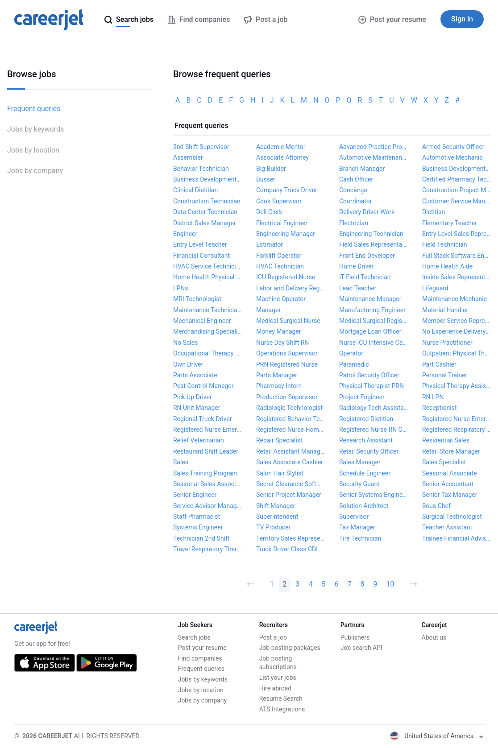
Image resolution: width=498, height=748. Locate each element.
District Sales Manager (204, 223)
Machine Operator (281, 298)
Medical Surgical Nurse (288, 320)
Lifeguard (435, 288)
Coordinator (355, 201)
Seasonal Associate (449, 473)
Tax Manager (357, 527)
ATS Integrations (282, 709)
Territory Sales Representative (290, 538)
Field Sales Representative (373, 244)
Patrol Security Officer (369, 375)
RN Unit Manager (196, 407)
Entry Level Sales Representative (456, 233)
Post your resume (392, 19)
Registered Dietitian (366, 418)
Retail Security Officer (368, 451)
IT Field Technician (365, 277)
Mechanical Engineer (202, 320)
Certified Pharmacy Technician (456, 179)
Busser (265, 179)
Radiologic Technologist (289, 407)
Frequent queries (33, 108)
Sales (180, 462)
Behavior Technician (201, 168)
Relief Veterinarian (198, 440)
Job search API (361, 647)
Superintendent (277, 516)
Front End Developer (367, 255)
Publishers (355, 637)
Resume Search (281, 698)
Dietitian (433, 211)
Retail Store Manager (451, 451)
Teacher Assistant (447, 527)
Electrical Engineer (281, 223)
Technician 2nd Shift (201, 538)
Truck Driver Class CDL (288, 549)
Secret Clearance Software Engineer (290, 484)
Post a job (273, 637)
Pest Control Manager (203, 385)
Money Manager (278, 331)
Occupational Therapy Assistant (207, 353)
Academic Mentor (280, 146)
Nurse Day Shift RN (282, 342)
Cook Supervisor (279, 201)
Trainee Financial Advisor (456, 538)
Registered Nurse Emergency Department (456, 418)
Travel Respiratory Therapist (207, 549)
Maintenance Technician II (207, 310)
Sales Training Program (205, 473)
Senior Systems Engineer (373, 494)
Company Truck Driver (286, 190)
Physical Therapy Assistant (456, 385)
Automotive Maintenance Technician (373, 157)
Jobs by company (35, 170)
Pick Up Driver (192, 397)
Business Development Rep (207, 179)
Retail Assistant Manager (290, 451)
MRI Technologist (197, 298)
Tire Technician (360, 538)
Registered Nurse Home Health (290, 429)
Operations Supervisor (287, 353)
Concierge (353, 190)
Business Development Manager (456, 168)
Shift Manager (275, 505)
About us (434, 637)
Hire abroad (275, 688)
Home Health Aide (447, 266)
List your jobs (277, 677)
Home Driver (356, 266)
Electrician (353, 223)
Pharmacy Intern (279, 385)
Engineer (185, 233)
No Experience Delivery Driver (456, 331)
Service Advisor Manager (207, 505)
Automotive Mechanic (452, 157)
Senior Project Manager (288, 494)
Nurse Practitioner (447, 342)
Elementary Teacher (449, 223)
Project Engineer (362, 397)
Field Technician (444, 244)
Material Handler (445, 310)
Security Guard (359, 484)
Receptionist (439, 407)
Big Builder (271, 168)
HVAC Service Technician (207, 266)
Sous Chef (436, 505)
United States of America (437, 736)
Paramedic (354, 364)
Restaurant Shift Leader (205, 451)
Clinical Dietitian (195, 190)
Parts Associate (195, 375)
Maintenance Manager (370, 298)
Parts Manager (276, 375)
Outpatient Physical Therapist (456, 353)
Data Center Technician (205, 211)
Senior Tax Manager (449, 494)
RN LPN (433, 397)
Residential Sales (445, 440)
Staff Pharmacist (196, 516)
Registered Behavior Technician (290, 418)
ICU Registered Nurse (285, 277)
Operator (351, 353)
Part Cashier (439, 364)
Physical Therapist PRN (371, 385)
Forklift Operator (278, 255)
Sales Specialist (444, 462)
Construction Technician (207, 201)
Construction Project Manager (456, 190)
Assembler (188, 157)
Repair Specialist (279, 440)
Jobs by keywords (35, 129)
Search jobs (194, 637)
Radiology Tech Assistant (373, 407)
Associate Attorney (282, 157)
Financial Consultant (201, 255)
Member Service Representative (456, 320)
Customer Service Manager (456, 201)
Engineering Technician (371, 233)
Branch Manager (362, 168)
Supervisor (354, 516)
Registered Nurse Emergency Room (207, 429)
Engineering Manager (285, 233)
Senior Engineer (194, 494)
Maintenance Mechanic (454, 298)
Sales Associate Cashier (289, 462)
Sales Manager (360, 462)
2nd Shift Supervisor (201, 146)
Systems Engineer (198, 527)
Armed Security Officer (453, 146)
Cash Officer (356, 179)
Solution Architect (364, 505)
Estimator (269, 244)
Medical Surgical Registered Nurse (373, 320)
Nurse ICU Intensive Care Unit (373, 342)
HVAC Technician (280, 266)
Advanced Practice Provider (373, 146)
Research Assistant (366, 440)
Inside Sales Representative (456, 277)
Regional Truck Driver (202, 418)
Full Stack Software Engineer (456, 255)
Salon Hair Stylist (279, 473)
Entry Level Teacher (200, 244)
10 (390, 584)
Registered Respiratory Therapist (456, 429)
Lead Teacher (358, 288)
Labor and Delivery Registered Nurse (290, 288)
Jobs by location (33, 150)
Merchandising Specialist (207, 331)
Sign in (462, 19)
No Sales (185, 342)
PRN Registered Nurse (287, 364)
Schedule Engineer (364, 473)
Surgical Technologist (452, 516)
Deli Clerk (269, 211)
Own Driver (188, 364)
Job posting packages (289, 647)
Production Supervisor (287, 397)
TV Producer (273, 527)
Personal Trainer (444, 375)
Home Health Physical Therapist (207, 277)
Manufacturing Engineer (372, 310)
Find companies (200, 658)
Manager (268, 310)
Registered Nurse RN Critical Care (373, 429)
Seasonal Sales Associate (207, 484)
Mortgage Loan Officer (370, 331)
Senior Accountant (447, 484)
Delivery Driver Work (366, 211)
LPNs (180, 288)
